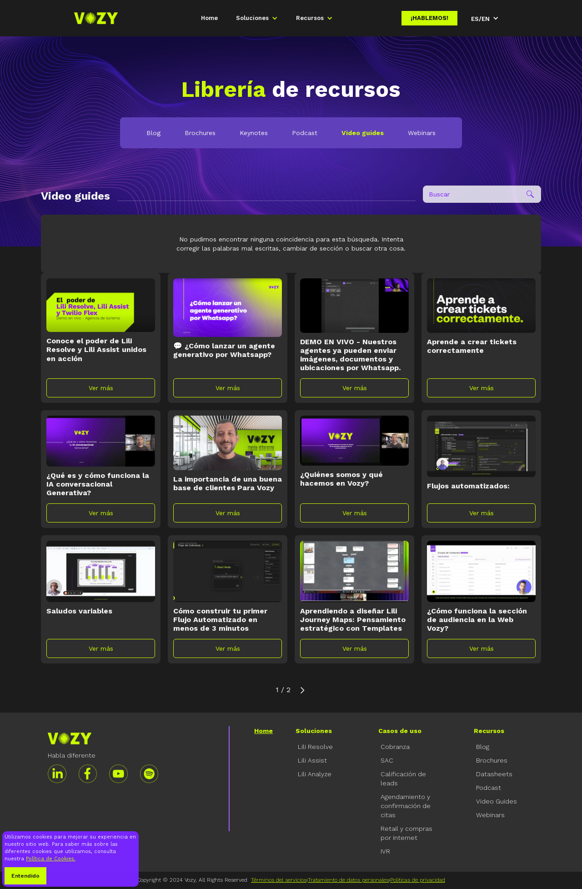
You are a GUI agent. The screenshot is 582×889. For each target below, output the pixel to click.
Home (209, 18)
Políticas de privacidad (417, 880)
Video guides (362, 132)
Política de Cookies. (50, 859)
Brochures (200, 132)
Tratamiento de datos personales (348, 880)
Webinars (422, 132)
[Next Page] (302, 689)
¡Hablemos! (429, 18)
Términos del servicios (278, 880)
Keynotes (254, 132)
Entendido (25, 876)
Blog (153, 132)
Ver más (101, 388)
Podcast (304, 132)
